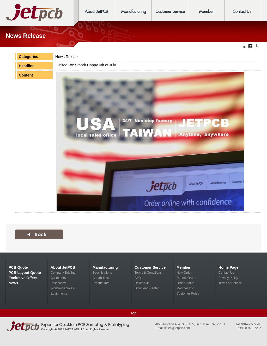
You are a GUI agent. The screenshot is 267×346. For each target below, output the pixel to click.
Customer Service (150, 267)
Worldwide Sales (62, 288)
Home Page (228, 267)
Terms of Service (230, 283)
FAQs (138, 278)
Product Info (101, 283)
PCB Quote (18, 267)
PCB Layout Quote (25, 273)
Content (26, 75)
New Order (184, 272)
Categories (28, 57)
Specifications (102, 272)
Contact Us (226, 272)
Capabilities (101, 278)
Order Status (185, 283)
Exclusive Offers (23, 278)
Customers (58, 278)
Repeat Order (186, 278)
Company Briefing (63, 272)
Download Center (147, 288)
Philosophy (58, 283)
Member (184, 267)
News (13, 283)
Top (133, 313)
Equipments (59, 293)
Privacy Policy (228, 278)
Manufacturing (105, 267)
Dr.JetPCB (142, 283)
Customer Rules (188, 293)
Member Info (185, 288)
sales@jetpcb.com (177, 328)
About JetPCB (63, 267)
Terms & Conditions (148, 272)
